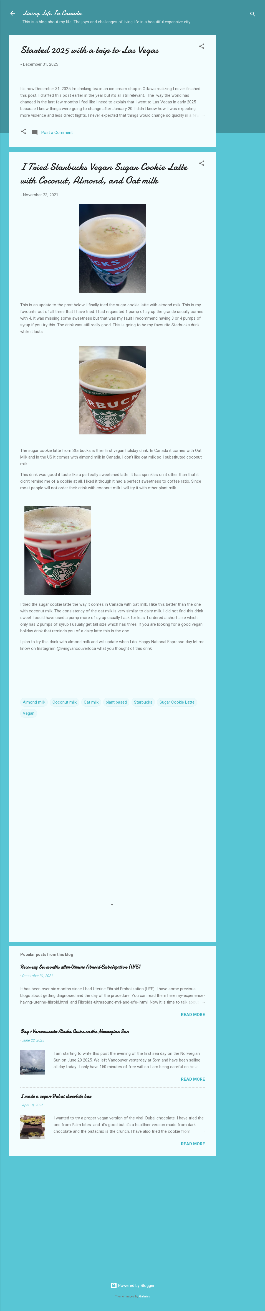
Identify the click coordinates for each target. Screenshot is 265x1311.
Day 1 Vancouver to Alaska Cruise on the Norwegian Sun (74, 1148)
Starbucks (143, 819)
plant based (116, 819)
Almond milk (34, 819)
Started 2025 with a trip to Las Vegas (89, 50)
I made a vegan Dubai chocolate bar (55, 1213)
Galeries (144, 1296)
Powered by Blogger (132, 1285)
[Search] (252, 15)
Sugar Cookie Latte (177, 819)
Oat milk (91, 819)
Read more (193, 1131)
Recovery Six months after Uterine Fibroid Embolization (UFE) (80, 1084)
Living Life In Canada (52, 13)
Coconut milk (64, 819)
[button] (201, 47)
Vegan (28, 830)
